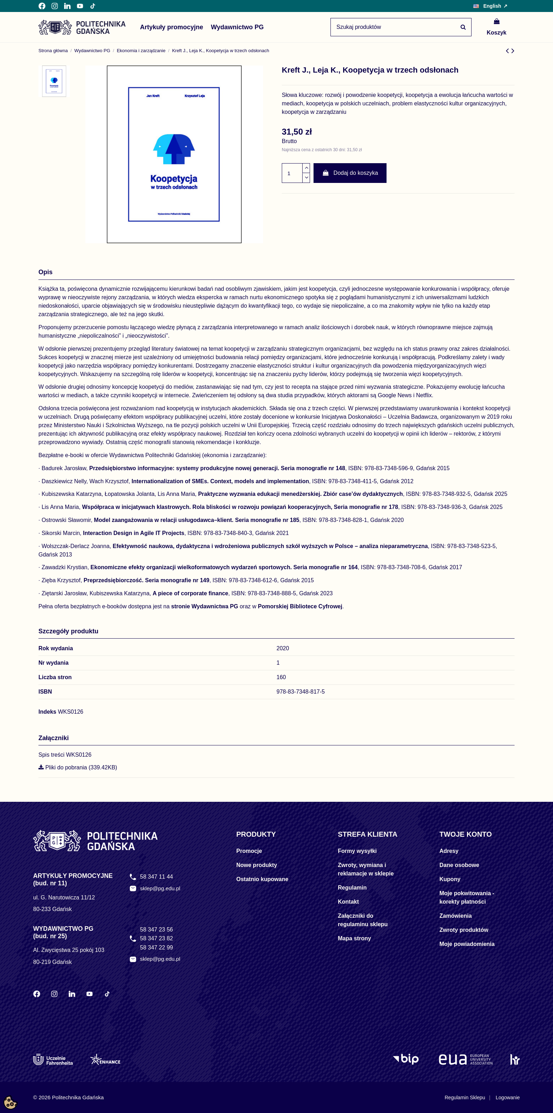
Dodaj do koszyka (350, 173)
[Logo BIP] (407, 1059)
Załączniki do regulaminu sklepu (363, 920)
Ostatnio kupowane (262, 879)
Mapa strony (354, 938)
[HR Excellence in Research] (515, 1059)
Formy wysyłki (357, 851)
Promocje (249, 851)
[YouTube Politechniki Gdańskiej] (80, 6)
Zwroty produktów (463, 930)
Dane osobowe (459, 865)
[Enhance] (105, 1059)
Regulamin (352, 888)
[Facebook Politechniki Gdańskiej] (41, 6)
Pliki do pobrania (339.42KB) (77, 767)
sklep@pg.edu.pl (161, 889)
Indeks (47, 712)
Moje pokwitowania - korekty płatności (466, 897)
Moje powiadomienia (466, 944)
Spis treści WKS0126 (64, 755)
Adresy (448, 851)
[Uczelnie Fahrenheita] (53, 1059)
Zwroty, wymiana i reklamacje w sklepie (366, 869)
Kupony (450, 879)
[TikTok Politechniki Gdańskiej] (92, 6)
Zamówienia (455, 916)
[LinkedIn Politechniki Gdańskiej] (67, 6)
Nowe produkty (256, 865)
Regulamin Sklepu (461, 1097)
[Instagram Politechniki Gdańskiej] (54, 6)
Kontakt (348, 902)
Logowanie (507, 1097)
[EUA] (466, 1059)
